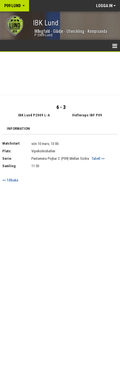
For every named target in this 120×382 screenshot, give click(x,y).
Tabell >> (98, 158)
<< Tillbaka (10, 180)
